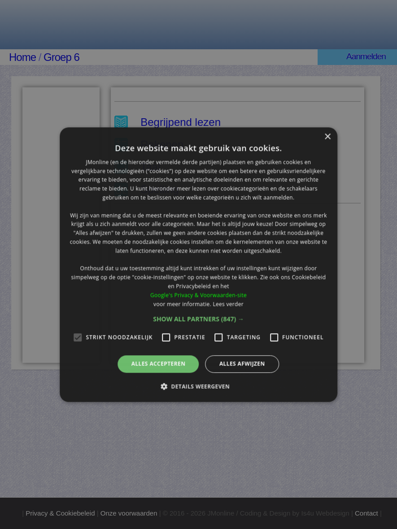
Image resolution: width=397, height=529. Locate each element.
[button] (198, 319)
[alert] (198, 264)
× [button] (327, 136)
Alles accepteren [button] (158, 364)
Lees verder (228, 304)
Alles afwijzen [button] (242, 364)
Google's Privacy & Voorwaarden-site (198, 295)
